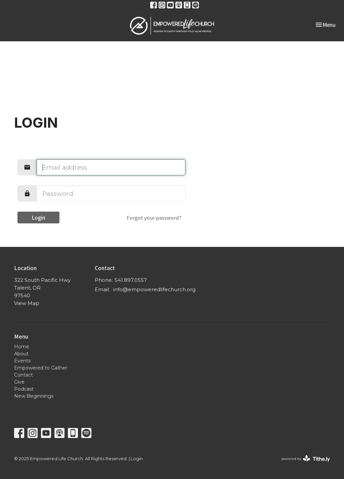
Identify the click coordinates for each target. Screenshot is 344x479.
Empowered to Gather (40, 368)
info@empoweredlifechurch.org (154, 289)
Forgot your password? (154, 217)
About (21, 354)
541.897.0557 (131, 280)
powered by (306, 458)
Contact (23, 375)
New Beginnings (33, 396)
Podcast (24, 389)
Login (38, 217)
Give (19, 382)
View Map (26, 303)
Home (21, 347)
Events (22, 361)
